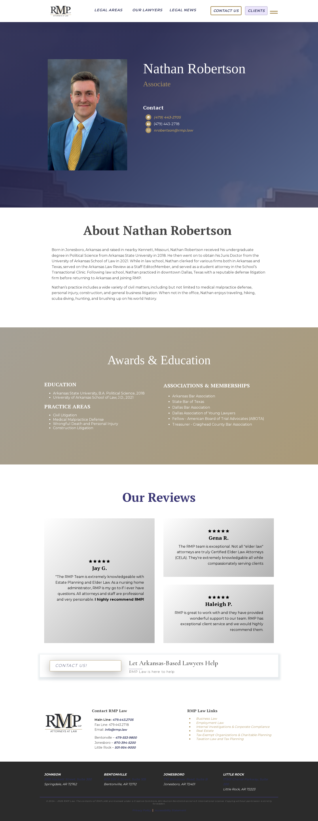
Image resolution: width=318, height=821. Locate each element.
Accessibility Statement (170, 810)
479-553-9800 (126, 738)
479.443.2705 (122, 720)
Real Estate (204, 731)
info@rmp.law (116, 730)
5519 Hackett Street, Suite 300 (68, 779)
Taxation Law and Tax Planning (220, 739)
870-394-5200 (125, 743)
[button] (108, 10)
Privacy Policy (142, 810)
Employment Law (209, 723)
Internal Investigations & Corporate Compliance (232, 727)
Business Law (206, 719)
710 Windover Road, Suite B (185, 779)
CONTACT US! (71, 665)
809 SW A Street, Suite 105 (125, 779)
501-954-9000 (125, 747)
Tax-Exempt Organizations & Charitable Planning (233, 735)
